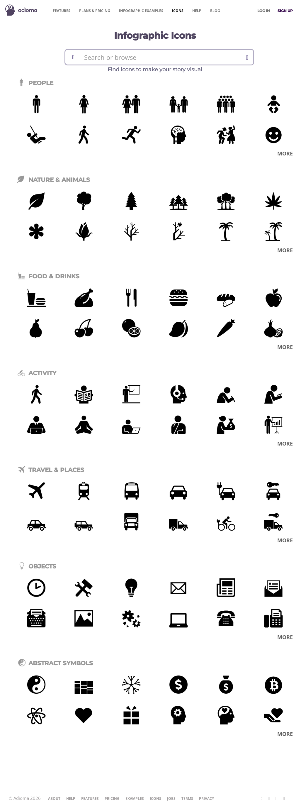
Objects (36, 566)
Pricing (94, 10)
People (35, 83)
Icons (177, 10)
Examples (141, 10)
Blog (215, 10)
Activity (37, 373)
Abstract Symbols (55, 663)
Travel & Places (50, 469)
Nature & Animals (53, 179)
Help (196, 10)
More (285, 153)
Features (61, 10)
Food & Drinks (48, 276)
